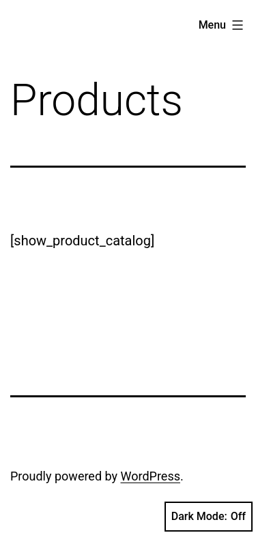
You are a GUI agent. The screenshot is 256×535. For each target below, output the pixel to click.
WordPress (150, 476)
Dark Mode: (208, 516)
